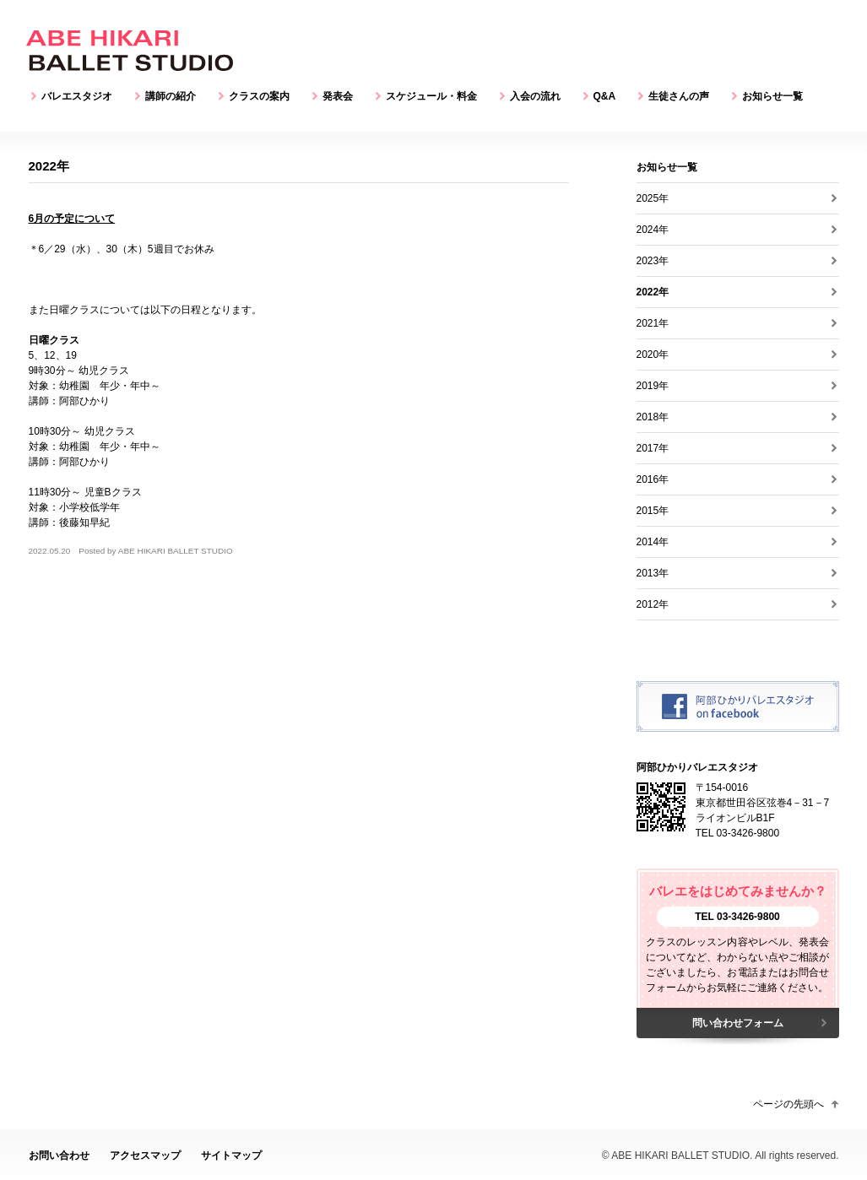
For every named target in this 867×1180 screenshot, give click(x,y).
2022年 (653, 292)
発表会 (337, 96)
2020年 (653, 354)
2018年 (653, 417)
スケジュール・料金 (431, 96)
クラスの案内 (259, 96)
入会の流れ (535, 96)
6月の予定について (72, 219)
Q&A (604, 96)
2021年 (653, 323)
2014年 (653, 542)
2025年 (653, 198)
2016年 (653, 479)
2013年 (653, 573)
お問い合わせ (59, 1155)
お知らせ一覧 (772, 96)
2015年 (653, 511)
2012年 (653, 604)
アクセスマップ (145, 1155)
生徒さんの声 (678, 96)
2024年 (653, 229)
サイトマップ (231, 1155)
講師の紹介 (170, 96)
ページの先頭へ (788, 1104)
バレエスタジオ (76, 96)
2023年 (653, 261)
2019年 (653, 386)
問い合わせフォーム (737, 1023)
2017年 (653, 448)
